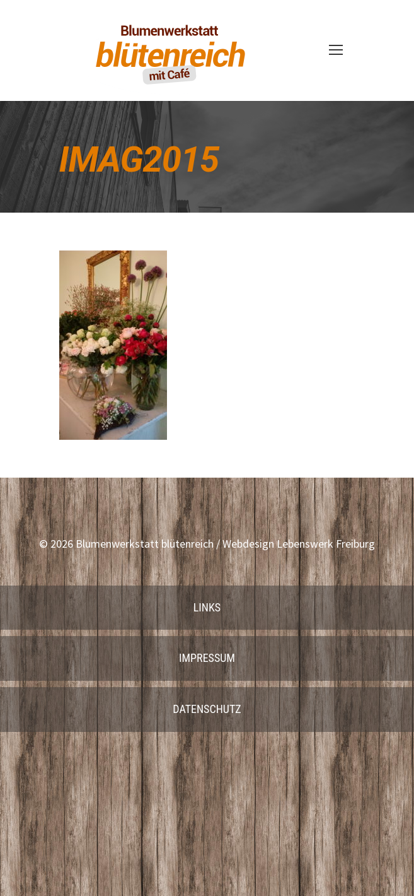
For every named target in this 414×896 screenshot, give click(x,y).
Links (207, 607)
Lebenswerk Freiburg (326, 543)
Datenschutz (207, 709)
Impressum (207, 657)
